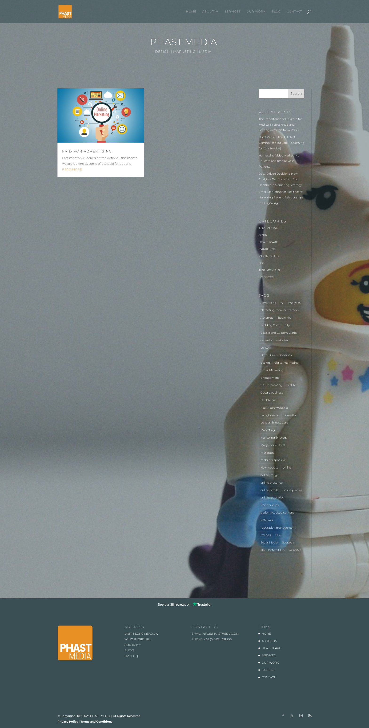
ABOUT (208, 11)
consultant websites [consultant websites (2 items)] (275, 340)
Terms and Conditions (96, 721)
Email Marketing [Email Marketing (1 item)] (272, 370)
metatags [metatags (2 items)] (267, 452)
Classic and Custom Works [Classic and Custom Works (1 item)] (279, 332)
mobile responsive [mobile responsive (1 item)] (273, 460)
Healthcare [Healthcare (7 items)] (268, 400)
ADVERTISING (268, 228)
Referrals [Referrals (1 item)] (267, 520)
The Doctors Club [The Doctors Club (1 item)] (273, 550)
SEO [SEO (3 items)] (278, 535)
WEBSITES (266, 277)
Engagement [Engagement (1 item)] (270, 377)
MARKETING (267, 249)
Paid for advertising (87, 151)
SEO (262, 263)
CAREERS (268, 670)
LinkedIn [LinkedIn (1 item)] (290, 415)
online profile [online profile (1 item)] (269, 490)
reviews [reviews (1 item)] (266, 535)
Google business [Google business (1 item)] (272, 392)
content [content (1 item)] (266, 347)
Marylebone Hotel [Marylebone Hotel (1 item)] (273, 445)
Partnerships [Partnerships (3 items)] (270, 505)
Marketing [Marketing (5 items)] (268, 430)
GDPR (263, 235)
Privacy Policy (67, 721)
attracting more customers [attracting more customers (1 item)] (280, 310)
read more (72, 169)
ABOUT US (269, 641)
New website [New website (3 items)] (269, 467)
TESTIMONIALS (269, 270)
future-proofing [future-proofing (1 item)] (271, 385)
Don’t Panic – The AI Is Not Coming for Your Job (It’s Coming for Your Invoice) (281, 142)
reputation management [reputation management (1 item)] (278, 527)
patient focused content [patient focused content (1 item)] (277, 512)
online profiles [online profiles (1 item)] (292, 490)
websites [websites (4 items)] (295, 550)
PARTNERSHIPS (270, 256)
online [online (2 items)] (287, 467)
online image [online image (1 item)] (270, 475)
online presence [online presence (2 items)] (272, 482)
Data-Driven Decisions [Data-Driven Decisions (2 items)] (276, 355)
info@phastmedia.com (220, 633)
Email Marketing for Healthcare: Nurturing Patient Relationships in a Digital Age (281, 197)
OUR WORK (256, 11)
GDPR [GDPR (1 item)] (291, 385)
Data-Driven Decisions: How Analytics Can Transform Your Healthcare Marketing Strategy (280, 179)
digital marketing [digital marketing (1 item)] (286, 362)
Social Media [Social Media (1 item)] (269, 542)
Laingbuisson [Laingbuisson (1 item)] (270, 415)
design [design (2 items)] (265, 362)
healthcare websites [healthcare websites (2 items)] (275, 407)
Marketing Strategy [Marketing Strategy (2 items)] (274, 437)
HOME (191, 11)
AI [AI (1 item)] (282, 302)
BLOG (276, 11)
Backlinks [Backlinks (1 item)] (284, 317)
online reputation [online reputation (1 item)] (273, 497)
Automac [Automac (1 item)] (267, 317)
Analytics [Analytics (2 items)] (294, 302)
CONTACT (294, 11)
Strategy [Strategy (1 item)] (288, 542)
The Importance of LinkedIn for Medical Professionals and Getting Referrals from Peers (280, 124)
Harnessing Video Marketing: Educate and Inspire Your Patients (279, 161)
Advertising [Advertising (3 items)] (268, 302)
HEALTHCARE (268, 242)
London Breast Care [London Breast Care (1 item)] (274, 422)
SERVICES (233, 11)
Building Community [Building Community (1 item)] (275, 325)
